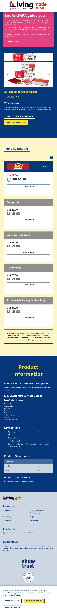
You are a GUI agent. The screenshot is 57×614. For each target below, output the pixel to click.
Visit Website (28, 187)
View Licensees (14, 41)
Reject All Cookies (12, 601)
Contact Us (32, 533)
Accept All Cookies (12, 608)
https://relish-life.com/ (13, 400)
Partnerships (34, 521)
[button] (7, 74)
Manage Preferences (34, 601)
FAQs (32, 517)
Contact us (7, 521)
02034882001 (8, 417)
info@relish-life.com (10, 419)
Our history (7, 517)
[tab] (17, 147)
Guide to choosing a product (19, 116)
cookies (10, 591)
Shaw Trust (7, 511)
